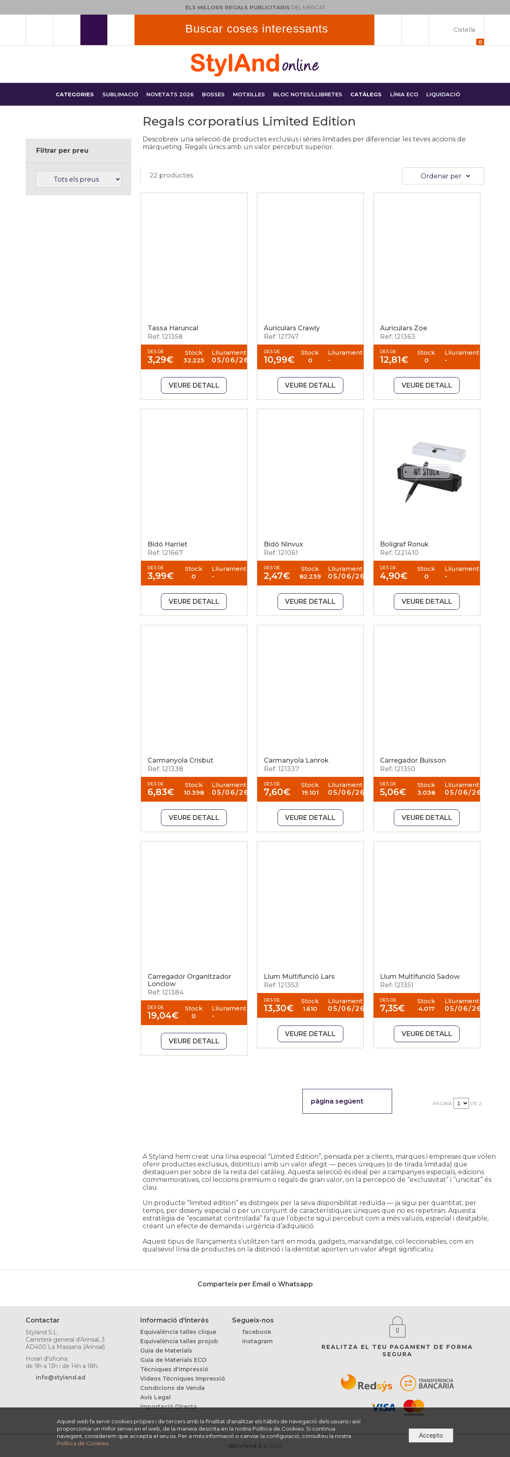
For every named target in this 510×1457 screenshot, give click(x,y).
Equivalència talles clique (178, 1332)
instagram (257, 1341)
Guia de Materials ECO (173, 1360)
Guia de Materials (166, 1350)
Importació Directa (168, 1406)
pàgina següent (337, 1101)
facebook (256, 1332)
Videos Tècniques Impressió (182, 1378)
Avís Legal (155, 1397)
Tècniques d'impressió (174, 1369)
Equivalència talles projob (179, 1341)
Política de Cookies (82, 1443)
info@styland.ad (60, 1377)
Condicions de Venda (172, 1388)
